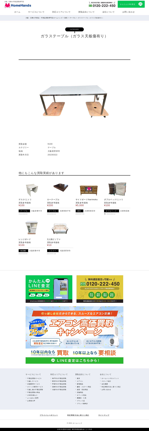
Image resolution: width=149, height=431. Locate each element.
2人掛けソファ (54, 239)
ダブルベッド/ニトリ (113, 200)
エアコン (80, 381)
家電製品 (80, 384)
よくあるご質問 (32, 398)
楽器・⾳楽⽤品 (82, 389)
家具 (78, 378)
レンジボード (25, 239)
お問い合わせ (128, 12)
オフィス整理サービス (35, 387)
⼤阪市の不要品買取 (59, 389)
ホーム (17, 12)
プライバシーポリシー (49, 415)
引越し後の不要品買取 (35, 389)
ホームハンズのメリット (110, 378)
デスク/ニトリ (25, 200)
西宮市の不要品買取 (59, 381)
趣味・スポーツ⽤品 (84, 387)
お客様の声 (31, 401)
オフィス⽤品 (81, 395)
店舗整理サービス (33, 384)
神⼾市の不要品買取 (59, 378)
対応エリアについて (61, 12)
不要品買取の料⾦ (33, 392)
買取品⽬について (86, 12)
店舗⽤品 (80, 392)
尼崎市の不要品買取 (59, 387)
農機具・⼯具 (81, 398)
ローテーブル (53, 200)
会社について (108, 12)
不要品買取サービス (34, 378)
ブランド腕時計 (82, 403)
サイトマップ (103, 415)
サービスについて (36, 12)
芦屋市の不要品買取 (59, 384)
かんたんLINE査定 (127, 4)
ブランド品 (81, 401)
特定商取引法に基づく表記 (111, 387)
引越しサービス (32, 381)
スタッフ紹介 (106, 381)
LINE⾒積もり (32, 395)
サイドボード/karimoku (87, 200)
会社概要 (105, 384)
